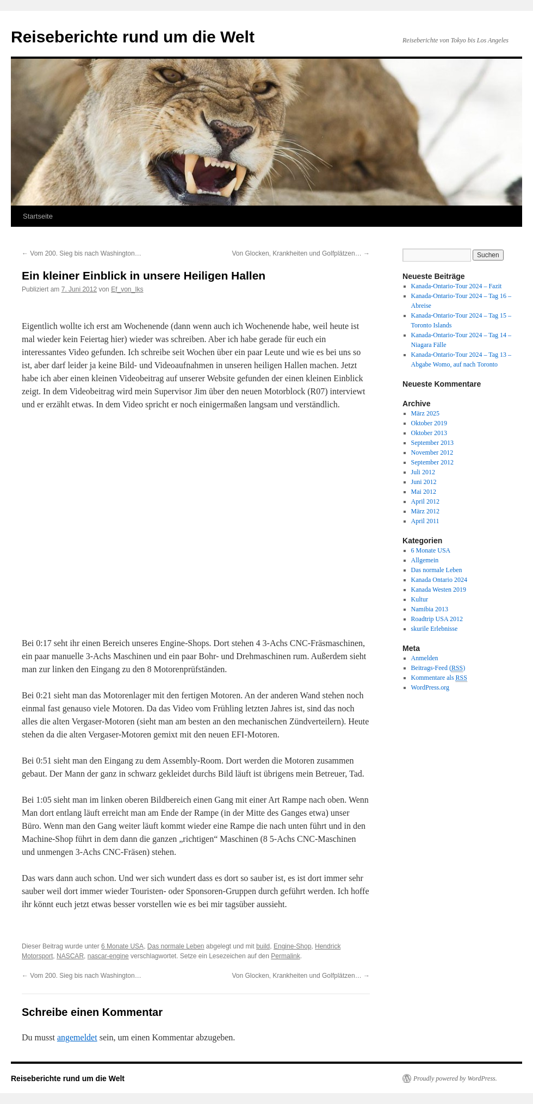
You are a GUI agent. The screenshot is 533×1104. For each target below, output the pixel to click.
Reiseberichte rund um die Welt (133, 37)
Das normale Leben (175, 946)
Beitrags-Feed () (438, 668)
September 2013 (432, 442)
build (263, 946)
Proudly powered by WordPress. (455, 1078)
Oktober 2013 (429, 433)
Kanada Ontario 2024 (439, 580)
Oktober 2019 (429, 423)
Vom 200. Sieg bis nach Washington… (81, 253)
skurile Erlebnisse (434, 628)
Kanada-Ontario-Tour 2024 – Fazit (456, 286)
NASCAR (70, 956)
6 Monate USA (122, 946)
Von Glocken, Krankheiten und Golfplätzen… (301, 253)
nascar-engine (108, 956)
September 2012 (432, 462)
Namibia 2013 (429, 609)
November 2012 (432, 452)
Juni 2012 (424, 482)
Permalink (285, 956)
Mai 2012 (423, 491)
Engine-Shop (292, 946)
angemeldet (77, 1037)
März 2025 (425, 413)
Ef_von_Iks (127, 289)
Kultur (419, 599)
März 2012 (425, 511)
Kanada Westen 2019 (438, 589)
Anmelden (424, 658)
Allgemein (425, 560)
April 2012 (425, 501)
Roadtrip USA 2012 (437, 619)
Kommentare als (439, 678)
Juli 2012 (423, 472)
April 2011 (425, 521)
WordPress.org (430, 687)
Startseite (38, 216)
